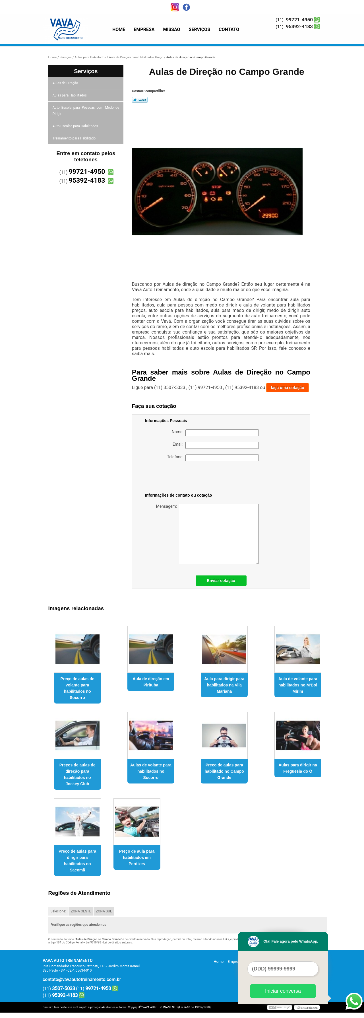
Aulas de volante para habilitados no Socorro (150, 771)
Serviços (199, 29)
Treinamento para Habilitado (74, 138)
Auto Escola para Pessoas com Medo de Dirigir (86, 111)
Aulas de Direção (66, 83)
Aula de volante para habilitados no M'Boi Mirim (297, 685)
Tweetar (140, 100)
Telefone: (213, 457)
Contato (229, 29)
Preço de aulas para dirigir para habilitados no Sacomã (77, 860)
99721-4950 (299, 19)
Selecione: (58, 911)
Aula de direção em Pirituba (151, 681)
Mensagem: (207, 534)
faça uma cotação (287, 387)
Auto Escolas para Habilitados (76, 126)
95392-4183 (299, 26)
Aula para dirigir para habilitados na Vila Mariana (224, 685)
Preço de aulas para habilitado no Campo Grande (224, 771)
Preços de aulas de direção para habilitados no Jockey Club (77, 774)
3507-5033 (63, 988)
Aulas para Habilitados (70, 95)
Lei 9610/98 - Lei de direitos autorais (109, 942)
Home (118, 29)
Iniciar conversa (283, 991)
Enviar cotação (221, 580)
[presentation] (181, 478)
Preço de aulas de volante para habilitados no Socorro (77, 688)
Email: (216, 445)
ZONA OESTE (81, 911)
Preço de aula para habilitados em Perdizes (137, 857)
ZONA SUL (104, 911)
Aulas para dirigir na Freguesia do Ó (297, 768)
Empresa (144, 29)
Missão (171, 29)
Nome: (215, 432)
